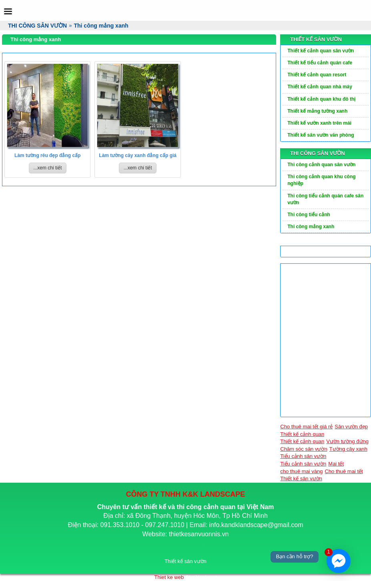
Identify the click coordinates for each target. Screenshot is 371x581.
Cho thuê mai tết (344, 471)
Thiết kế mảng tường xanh (317, 111)
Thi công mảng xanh (310, 226)
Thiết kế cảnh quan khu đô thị (321, 99)
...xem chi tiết (47, 168)
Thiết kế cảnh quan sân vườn (320, 51)
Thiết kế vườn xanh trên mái (319, 123)
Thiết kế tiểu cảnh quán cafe (319, 63)
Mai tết (336, 464)
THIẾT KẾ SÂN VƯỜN (316, 39)
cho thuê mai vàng (301, 471)
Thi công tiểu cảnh (308, 214)
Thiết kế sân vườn (301, 479)
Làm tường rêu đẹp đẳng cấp (47, 155)
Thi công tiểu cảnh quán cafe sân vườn (325, 199)
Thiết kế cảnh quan (302, 434)
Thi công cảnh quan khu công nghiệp (321, 180)
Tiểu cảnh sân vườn (303, 456)
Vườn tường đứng (347, 441)
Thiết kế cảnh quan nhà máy (319, 87)
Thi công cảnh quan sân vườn (321, 164)
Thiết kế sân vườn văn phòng (320, 135)
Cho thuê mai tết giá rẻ (306, 427)
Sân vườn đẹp (351, 427)
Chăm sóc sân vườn (303, 449)
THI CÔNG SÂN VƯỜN (317, 153)
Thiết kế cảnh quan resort (316, 75)
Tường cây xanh (348, 449)
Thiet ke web (169, 577)
